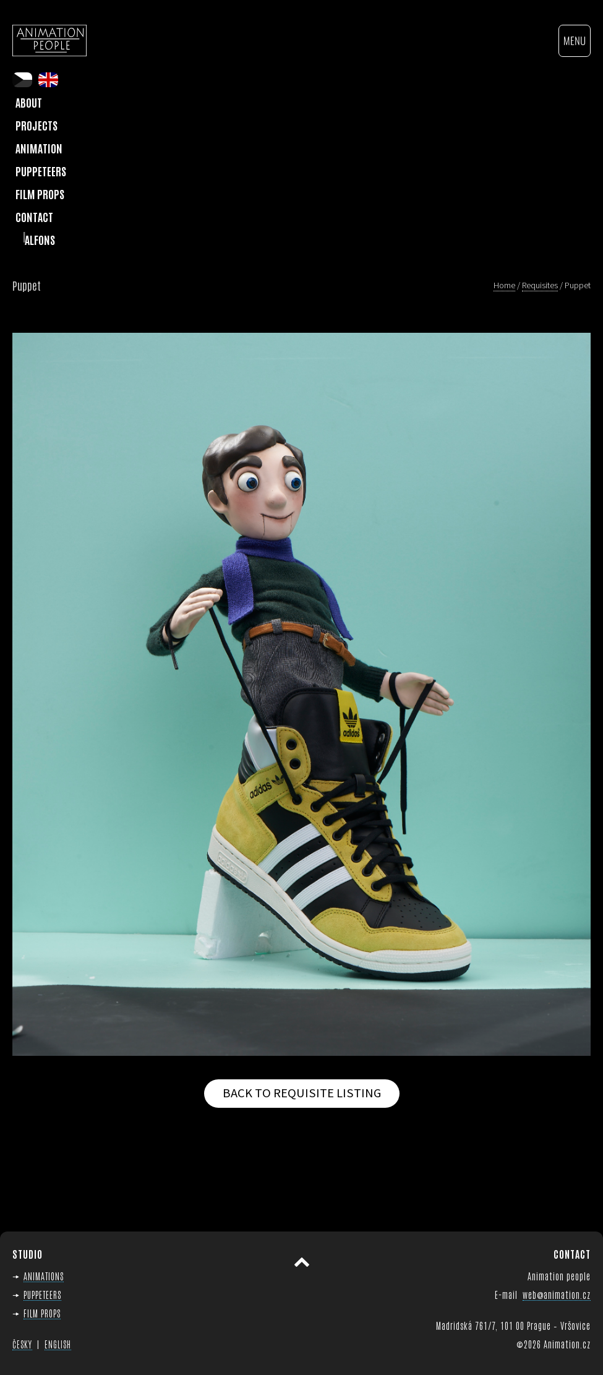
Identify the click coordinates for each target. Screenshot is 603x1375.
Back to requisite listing (302, 1093)
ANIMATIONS (44, 1276)
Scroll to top (301, 1262)
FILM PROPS (42, 1313)
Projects (36, 125)
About (28, 102)
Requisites (540, 285)
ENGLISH (58, 1344)
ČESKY (22, 1344)
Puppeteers (40, 170)
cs (22, 79)
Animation (38, 147)
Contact (34, 216)
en (48, 79)
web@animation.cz (557, 1294)
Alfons (40, 239)
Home (504, 285)
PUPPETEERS (42, 1294)
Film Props (39, 193)
